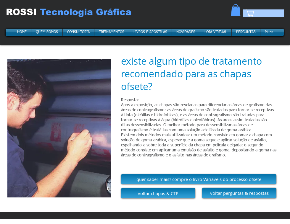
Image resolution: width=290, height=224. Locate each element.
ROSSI (23, 12)
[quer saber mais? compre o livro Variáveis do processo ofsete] (198, 179)
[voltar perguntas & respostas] (239, 193)
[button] (236, 10)
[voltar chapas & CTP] (158, 193)
